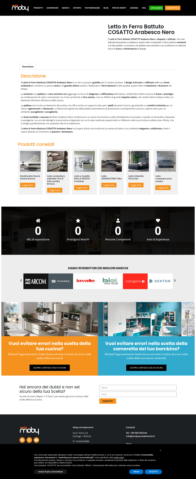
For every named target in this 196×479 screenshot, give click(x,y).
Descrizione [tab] (28, 66)
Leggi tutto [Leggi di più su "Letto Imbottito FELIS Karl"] (135, 185)
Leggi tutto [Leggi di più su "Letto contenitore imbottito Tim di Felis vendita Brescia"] (54, 190)
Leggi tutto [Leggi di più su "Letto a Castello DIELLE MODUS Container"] (81, 187)
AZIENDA (134, 8)
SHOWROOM (52, 8)
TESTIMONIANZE (92, 8)
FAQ (144, 8)
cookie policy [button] (118, 457)
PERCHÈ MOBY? (119, 8)
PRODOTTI (38, 8)
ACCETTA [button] (153, 472)
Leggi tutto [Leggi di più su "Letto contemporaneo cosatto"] (163, 187)
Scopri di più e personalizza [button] (50, 472)
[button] (21, 280)
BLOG (106, 8)
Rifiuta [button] (136, 472)
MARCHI (66, 8)
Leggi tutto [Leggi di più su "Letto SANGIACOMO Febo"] (108, 185)
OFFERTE (77, 8)
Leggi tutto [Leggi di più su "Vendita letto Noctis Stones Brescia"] (27, 185)
